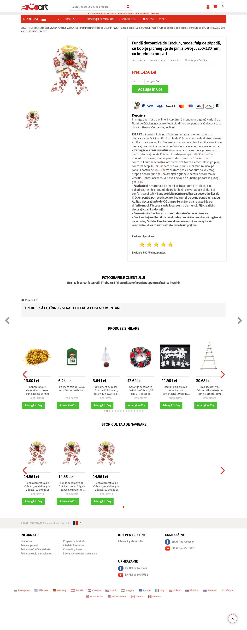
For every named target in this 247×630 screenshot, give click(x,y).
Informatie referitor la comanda (80, 553)
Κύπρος (227, 590)
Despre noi (26, 541)
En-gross (148, 19)
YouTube (160, 170)
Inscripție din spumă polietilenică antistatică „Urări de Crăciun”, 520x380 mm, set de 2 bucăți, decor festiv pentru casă (175, 390)
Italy (159, 590)
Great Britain (94, 596)
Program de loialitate (74, 541)
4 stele (163, 244)
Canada (137, 596)
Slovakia (191, 590)
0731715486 (150, 13)
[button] (104, 411)
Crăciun (204, 154)
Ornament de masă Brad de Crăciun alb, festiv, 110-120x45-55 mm (106, 390)
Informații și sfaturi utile (130, 541)
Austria (77, 590)
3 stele (156, 244)
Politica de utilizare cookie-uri (36, 553)
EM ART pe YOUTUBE (180, 548)
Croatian (94, 590)
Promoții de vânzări (100, 19)
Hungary (127, 590)
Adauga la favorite (196, 60)
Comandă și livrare (72, 549)
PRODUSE (34, 19)
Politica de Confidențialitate (35, 549)
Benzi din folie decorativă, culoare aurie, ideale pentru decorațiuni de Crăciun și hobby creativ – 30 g (37, 390)
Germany (59, 590)
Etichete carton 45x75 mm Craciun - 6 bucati (72, 388)
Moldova (154, 596)
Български (22, 590)
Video (163, 19)
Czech (110, 590)
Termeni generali (29, 545)
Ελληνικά (41, 590)
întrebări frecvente (73, 545)
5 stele (170, 244)
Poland (174, 590)
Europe (145, 590)
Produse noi (72, 19)
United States (117, 596)
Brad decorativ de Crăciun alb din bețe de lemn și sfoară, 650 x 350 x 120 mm (210, 390)
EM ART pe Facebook (179, 542)
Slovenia (209, 590)
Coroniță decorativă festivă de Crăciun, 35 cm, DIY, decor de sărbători (140, 390)
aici (140, 182)
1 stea (142, 244)
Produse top (127, 19)
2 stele (149, 244)
